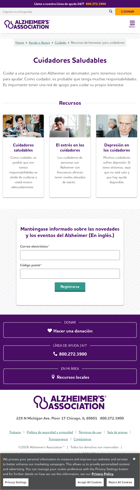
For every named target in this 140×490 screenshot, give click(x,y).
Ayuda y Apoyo (39, 42)
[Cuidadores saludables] (23, 156)
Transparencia (58, 439)
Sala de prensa (117, 432)
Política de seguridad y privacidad (50, 432)
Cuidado (60, 42)
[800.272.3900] (70, 352)
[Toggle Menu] (132, 24)
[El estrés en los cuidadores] (70, 156)
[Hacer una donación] (70, 329)
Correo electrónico (34, 246)
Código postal (30, 265)
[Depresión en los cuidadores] (116, 156)
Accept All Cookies (90, 482)
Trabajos (15, 432)
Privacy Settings (16, 482)
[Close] (134, 459)
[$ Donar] (127, 11)
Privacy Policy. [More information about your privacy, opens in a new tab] (103, 474)
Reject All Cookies (120, 482)
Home (19, 42)
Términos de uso (90, 432)
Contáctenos (82, 439)
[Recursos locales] (70, 375)
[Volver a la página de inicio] (27, 24)
